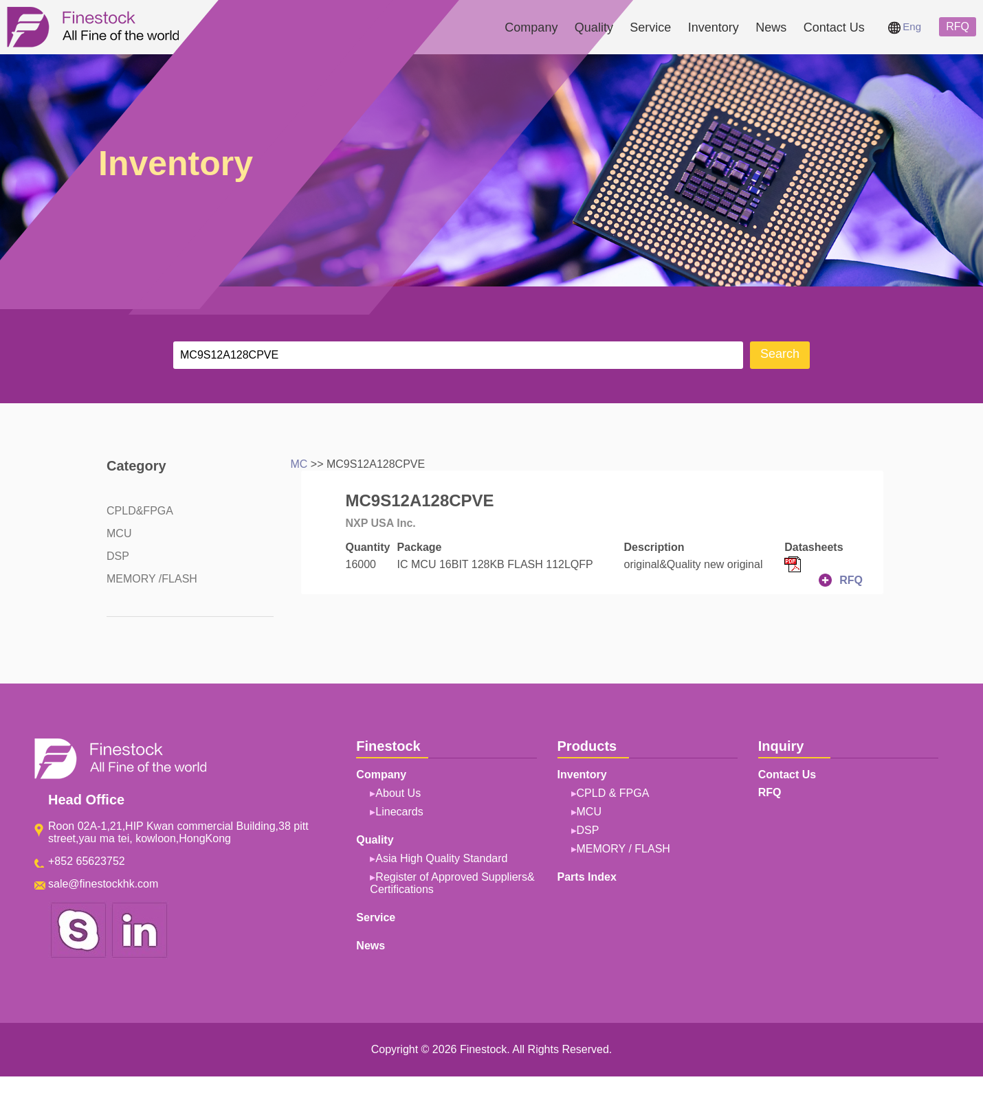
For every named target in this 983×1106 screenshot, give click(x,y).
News (770, 27)
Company (531, 27)
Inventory (713, 27)
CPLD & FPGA (613, 793)
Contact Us (834, 27)
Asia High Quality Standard (441, 858)
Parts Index (587, 877)
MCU (119, 533)
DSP (118, 556)
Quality (594, 27)
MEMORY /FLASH (152, 579)
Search (779, 354)
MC (299, 464)
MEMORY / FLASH (623, 849)
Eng (904, 26)
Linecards (399, 811)
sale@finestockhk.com (103, 884)
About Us (398, 793)
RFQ (957, 26)
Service (650, 27)
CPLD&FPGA (140, 511)
